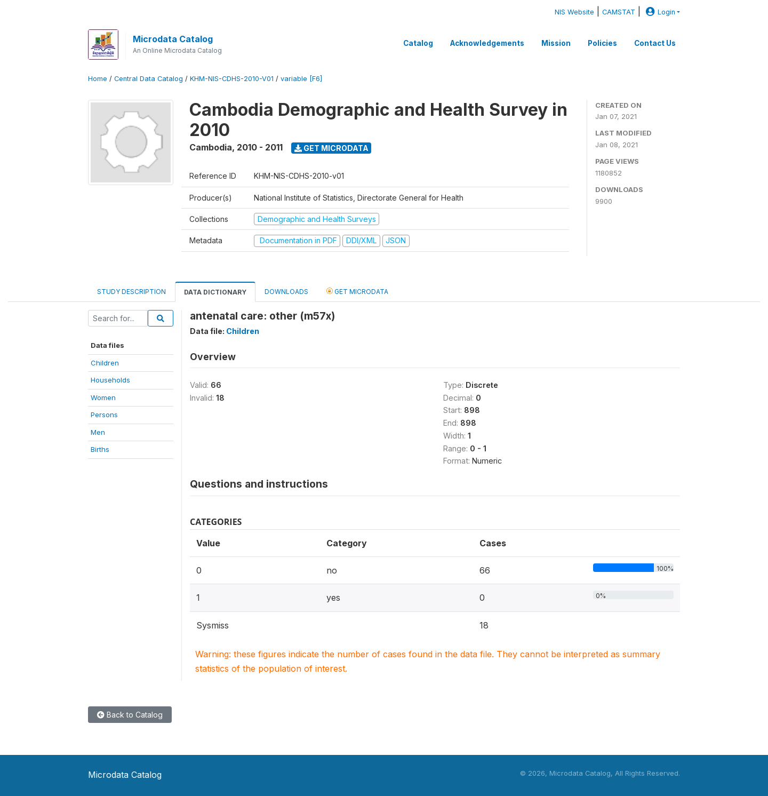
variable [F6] (301, 79)
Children (105, 363)
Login (659, 12)
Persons (104, 414)
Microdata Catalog (173, 39)
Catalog (418, 43)
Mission (556, 43)
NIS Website (574, 12)
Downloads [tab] (286, 292)
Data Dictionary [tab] (215, 292)
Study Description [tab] (131, 292)
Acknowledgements (487, 43)
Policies (602, 43)
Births (100, 449)
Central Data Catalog (148, 79)
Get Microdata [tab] (357, 291)
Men (98, 432)
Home (97, 79)
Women (103, 397)
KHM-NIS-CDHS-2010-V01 (232, 79)
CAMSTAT (618, 12)
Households (110, 380)
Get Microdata (331, 148)
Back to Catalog (130, 714)
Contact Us (655, 43)
